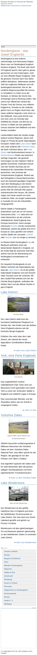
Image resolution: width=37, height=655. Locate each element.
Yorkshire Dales (28, 147)
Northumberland (8, 155)
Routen (7, 555)
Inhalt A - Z (8, 600)
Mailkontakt (5, 6)
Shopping (8, 579)
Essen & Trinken (10, 583)
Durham (14, 226)
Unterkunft (8, 576)
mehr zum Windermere (26, 542)
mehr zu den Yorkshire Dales (23, 478)
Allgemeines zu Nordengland (16, 590)
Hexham (8, 237)
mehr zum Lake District (26, 350)
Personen (8, 586)
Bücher (7, 597)
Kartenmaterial (10, 593)
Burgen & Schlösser (12, 558)
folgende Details (7, 4)
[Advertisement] (18, 26)
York (18, 214)
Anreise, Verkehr (11, 551)
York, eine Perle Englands (18, 355)
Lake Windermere (13, 482)
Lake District (26, 144)
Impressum (15, 6)
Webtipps (8, 604)
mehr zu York (30, 410)
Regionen (8, 569)
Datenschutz (26, 6)
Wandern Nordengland (13, 565)
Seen (6, 562)
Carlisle (29, 234)
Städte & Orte (9, 572)
